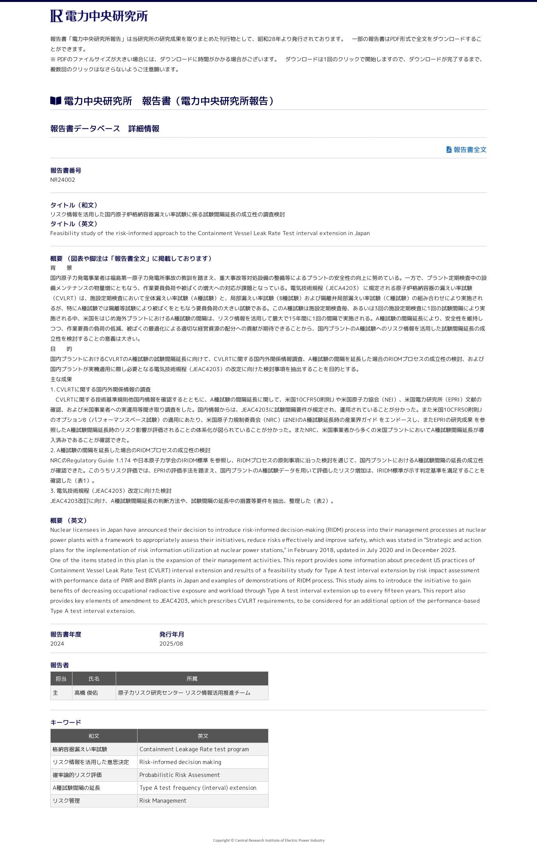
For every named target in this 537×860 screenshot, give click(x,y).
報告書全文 (470, 149)
